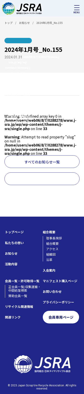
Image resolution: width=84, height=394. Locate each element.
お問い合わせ (52, 291)
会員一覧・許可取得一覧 (22, 281)
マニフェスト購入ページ (60, 281)
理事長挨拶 (54, 238)
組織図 (51, 254)
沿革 (49, 259)
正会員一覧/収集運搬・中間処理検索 (24, 288)
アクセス (52, 249)
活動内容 (11, 264)
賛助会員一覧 (17, 296)
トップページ (14, 232)
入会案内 (49, 270)
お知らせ (24, 23)
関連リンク (13, 317)
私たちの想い (14, 243)
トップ (8, 23)
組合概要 (49, 232)
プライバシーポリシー (58, 302)
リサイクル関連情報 (19, 306)
